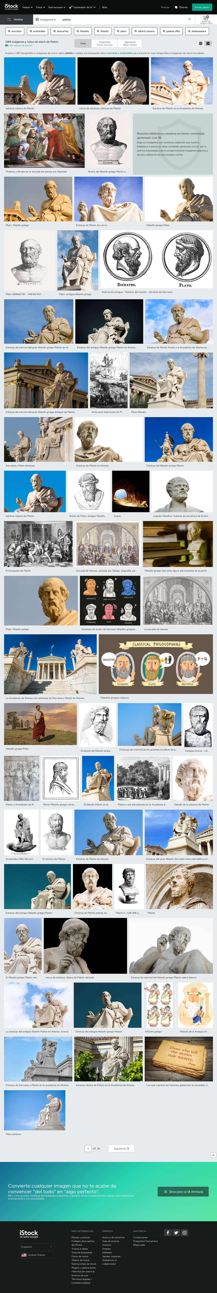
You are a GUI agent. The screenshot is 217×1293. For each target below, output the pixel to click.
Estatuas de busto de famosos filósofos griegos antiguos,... (115, 629)
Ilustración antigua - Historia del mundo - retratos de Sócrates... (138, 291)
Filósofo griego (153, 1031)
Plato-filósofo (138, 411)
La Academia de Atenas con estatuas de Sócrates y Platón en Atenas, (45, 698)
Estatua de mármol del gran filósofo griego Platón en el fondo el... (43, 347)
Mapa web (139, 1244)
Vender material (111, 1256)
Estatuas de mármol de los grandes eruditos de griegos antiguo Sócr (158, 749)
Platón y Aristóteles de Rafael (22, 804)
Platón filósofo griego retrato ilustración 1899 (68, 804)
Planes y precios (81, 1237)
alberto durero (145, 31)
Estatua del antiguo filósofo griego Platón (29, 912)
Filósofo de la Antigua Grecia (196, 1031)
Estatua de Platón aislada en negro (94, 912)
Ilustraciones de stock (84, 1263)
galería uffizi (171, 31)
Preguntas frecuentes (145, 1241)
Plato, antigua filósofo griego (75, 294)
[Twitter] (176, 1232)
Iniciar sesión (202, 7)
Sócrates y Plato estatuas (20, 465)
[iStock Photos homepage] (12, 7)
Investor (106, 1244)
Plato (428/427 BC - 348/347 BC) (23, 294)
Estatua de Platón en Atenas (92, 858)
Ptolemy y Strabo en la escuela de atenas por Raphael (36, 171)
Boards (184, 7)
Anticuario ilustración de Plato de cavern (114, 411)
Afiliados (107, 1252)
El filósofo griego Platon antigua (23, 977)
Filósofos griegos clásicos (114, 697)
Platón (151, 912)
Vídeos (26, 7)
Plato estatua (13, 1134)
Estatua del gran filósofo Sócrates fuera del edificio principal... (181, 858)
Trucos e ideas (80, 1248)
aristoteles (37, 31)
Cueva (117, 515)
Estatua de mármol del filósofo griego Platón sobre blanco (163, 977)
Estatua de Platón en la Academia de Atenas (178, 108)
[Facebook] (168, 1232)
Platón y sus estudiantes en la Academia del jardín (146, 804)
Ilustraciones (55, 7)
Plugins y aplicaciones (84, 1267)
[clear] (189, 19)
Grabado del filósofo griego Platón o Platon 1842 (108, 750)
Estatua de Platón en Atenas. (92, 465)
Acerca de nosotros (113, 1237)
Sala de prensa (110, 1241)
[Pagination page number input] (88, 1148)
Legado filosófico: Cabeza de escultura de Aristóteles (183, 515)
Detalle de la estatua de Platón (191, 804)
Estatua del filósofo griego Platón (165, 465)
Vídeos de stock (81, 1260)
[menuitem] (27, 9)
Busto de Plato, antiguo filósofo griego (91, 515)
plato (121, 31)
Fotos (39, 7)
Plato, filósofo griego (17, 225)
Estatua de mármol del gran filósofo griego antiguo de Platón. (40, 411)
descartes (61, 31)
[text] (123, 19)
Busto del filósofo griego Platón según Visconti (114, 171)
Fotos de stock (80, 1256)
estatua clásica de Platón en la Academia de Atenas (105, 1085)
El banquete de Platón (18, 570)
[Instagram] (184, 1232)
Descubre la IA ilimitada (183, 1191)
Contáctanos (140, 1237)
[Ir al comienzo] (213, 1155)
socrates (14, 31)
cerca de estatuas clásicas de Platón (100, 108)
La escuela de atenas (156, 629)
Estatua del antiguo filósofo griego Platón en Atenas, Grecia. (111, 347)
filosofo (103, 31)
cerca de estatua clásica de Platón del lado (69, 977)
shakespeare (197, 31)
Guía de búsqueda (82, 1252)
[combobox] (46, 19)
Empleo (106, 1248)
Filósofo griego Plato (157, 225)
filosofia (83, 31)
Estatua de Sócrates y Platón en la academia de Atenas (37, 1085)
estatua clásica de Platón (20, 108)
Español (37, 1246)
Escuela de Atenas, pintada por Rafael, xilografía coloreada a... (111, 570)
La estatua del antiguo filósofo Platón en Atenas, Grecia (37, 1031)
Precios (165, 7)
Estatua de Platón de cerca (91, 225)
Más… (105, 7)
